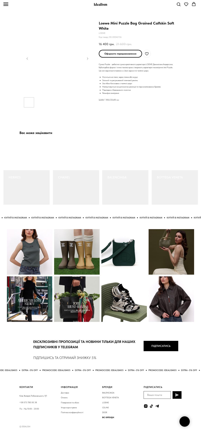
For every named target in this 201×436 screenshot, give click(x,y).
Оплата (64, 397)
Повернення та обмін (70, 402)
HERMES (15, 177)
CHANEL (64, 177)
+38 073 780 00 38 (28, 402)
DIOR (104, 412)
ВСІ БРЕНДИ (108, 417)
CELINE (105, 407)
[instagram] (146, 406)
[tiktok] (151, 406)
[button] (179, 4)
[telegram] (157, 406)
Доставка (65, 393)
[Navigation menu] (5, 4)
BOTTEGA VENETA (170, 177)
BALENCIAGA (117, 177)
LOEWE (105, 402)
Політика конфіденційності (72, 412)
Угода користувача (69, 407)
